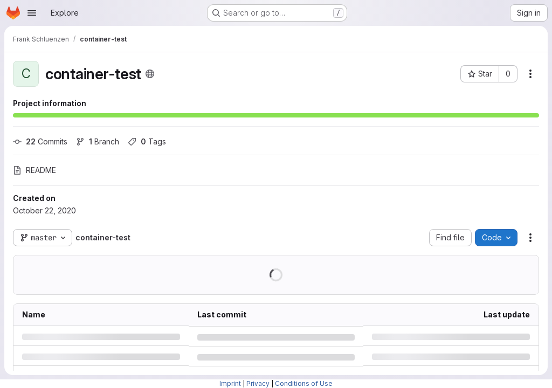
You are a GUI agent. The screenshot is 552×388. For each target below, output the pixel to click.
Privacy (258, 383)
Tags (147, 141)
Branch (97, 141)
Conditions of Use (304, 383)
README (34, 170)
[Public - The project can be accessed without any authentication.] (150, 74)
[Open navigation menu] (31, 13)
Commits (40, 141)
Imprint (230, 383)
